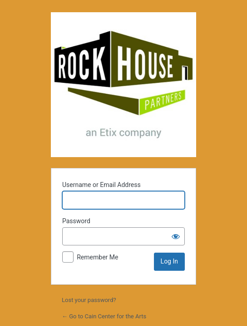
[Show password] (176, 236)
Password (76, 221)
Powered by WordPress (123, 84)
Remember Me (97, 257)
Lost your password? (89, 300)
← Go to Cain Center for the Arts (104, 316)
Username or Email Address (101, 184)
